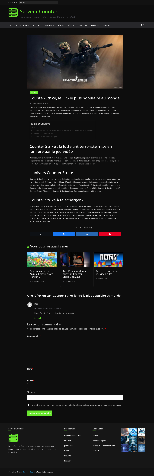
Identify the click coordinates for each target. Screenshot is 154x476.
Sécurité (72, 25)
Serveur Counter (39, 11)
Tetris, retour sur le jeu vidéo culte (106, 272)
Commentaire (34, 336)
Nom (30, 369)
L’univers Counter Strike (43, 133)
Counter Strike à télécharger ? (45, 136)
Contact (107, 25)
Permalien (57, 308)
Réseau (61, 25)
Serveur (83, 25)
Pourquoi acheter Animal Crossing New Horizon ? (41, 273)
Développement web (19, 25)
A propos (95, 25)
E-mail (30, 380)
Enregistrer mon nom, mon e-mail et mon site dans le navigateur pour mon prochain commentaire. (75, 405)
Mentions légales (99, 441)
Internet (37, 25)
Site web (31, 392)
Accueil (95, 435)
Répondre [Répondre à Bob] (38, 318)
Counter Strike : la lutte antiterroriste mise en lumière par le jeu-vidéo (63, 130)
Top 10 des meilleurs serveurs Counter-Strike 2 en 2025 (74, 273)
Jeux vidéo (49, 25)
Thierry (47, 103)
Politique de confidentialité (104, 446)
